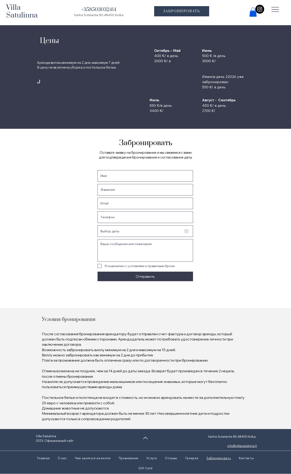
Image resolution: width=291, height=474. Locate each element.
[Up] (145, 438)
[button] (275, 9)
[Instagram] (259, 9)
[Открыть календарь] (186, 231)
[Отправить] (145, 276)
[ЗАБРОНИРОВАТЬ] (181, 11)
